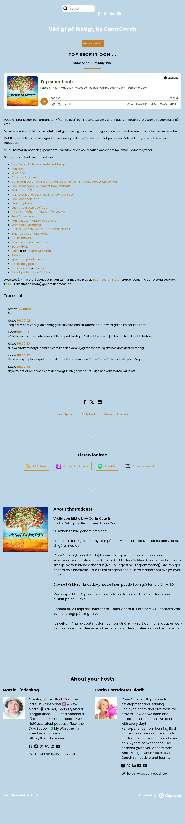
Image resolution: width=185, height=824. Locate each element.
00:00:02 (23, 321)
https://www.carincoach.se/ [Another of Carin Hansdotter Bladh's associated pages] (144, 776)
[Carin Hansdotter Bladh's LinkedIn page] (136, 768)
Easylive (41, 269)
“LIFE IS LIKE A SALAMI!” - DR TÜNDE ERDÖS (40, 230)
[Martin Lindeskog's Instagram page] (44, 748)
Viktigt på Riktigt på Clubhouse (33, 273)
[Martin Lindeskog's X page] (40, 748)
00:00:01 (24, 310)
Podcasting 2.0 (21, 191)
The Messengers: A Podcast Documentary (41, 187)
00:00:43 (23, 368)
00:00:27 (23, 344)
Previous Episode (116, 415)
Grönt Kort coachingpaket (30, 243)
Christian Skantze (23, 178)
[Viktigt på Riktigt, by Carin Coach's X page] (105, 14)
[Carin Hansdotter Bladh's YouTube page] (140, 768)
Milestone (18, 174)
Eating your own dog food (29, 208)
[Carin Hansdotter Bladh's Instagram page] (132, 768)
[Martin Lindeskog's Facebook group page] (35, 748)
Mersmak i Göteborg (26, 226)
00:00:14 (23, 333)
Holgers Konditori (38, 252)
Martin (116, 281)
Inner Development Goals (29, 234)
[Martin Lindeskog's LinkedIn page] (48, 748)
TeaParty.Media (22, 204)
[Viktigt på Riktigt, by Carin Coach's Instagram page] (111, 14)
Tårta (15, 252)
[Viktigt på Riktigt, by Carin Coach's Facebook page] (99, 14)
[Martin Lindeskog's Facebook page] (30, 748)
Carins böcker (21, 239)
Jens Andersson (22, 217)
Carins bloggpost (23, 265)
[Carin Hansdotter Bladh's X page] (127, 768)
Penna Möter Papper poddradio (33, 221)
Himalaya (18, 170)
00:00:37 (23, 356)
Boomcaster (102, 281)
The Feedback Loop (25, 200)
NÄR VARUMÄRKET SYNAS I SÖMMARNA (38, 213)
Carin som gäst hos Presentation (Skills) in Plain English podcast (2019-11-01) (64, 183)
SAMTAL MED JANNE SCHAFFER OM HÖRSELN (42, 195)
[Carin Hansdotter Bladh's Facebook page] (123, 768)
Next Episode (66, 415)
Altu (8, 285)
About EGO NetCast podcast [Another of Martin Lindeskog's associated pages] (52, 756)
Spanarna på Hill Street (27, 260)
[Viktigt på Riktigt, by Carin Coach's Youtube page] (117, 14)
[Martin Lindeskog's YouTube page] (53, 748)
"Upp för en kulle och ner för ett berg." (38, 165)
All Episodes (90, 415)
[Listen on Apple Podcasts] (72, 468)
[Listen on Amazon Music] (142, 468)
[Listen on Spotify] (107, 468)
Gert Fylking (19, 247)
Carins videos (20, 269)
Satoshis (17, 256)
